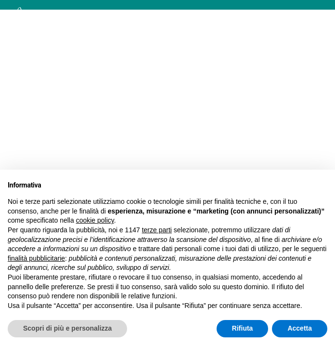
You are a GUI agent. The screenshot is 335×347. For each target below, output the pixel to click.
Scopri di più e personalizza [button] (67, 328)
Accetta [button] (299, 328)
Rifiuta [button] (242, 328)
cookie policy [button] (95, 220)
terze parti (157, 230)
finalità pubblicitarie (36, 258)
